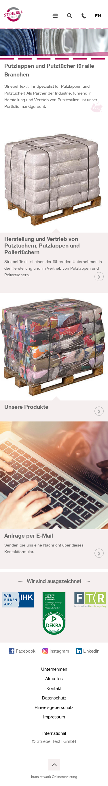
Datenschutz (54, 697)
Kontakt (54, 688)
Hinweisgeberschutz (54, 707)
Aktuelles (54, 678)
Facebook (25, 650)
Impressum (54, 716)
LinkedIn (91, 650)
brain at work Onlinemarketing (54, 777)
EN (98, 15)
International (54, 733)
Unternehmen (54, 669)
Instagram (59, 650)
